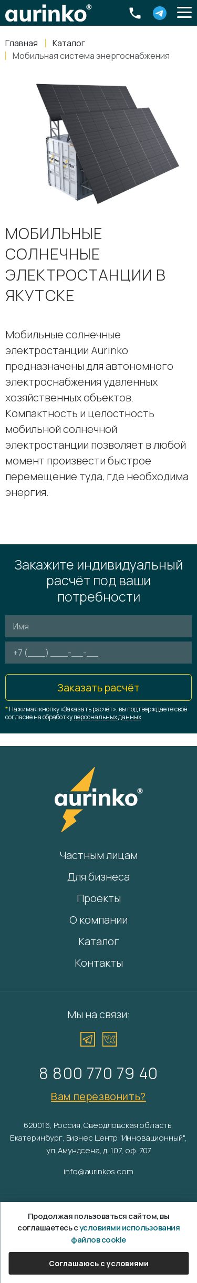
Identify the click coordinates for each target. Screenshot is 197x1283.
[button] (184, 13)
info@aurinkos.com (98, 1171)
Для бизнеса (98, 877)
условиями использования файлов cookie (125, 1233)
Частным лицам (98, 855)
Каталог (98, 941)
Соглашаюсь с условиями (99, 1263)
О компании (98, 920)
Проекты (99, 898)
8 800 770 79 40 (98, 1073)
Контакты (99, 963)
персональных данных (107, 716)
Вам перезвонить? (98, 1096)
